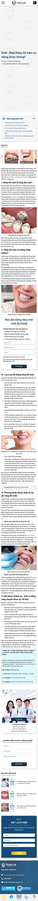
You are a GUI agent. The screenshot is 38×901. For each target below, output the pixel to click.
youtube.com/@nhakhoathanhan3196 (22, 682)
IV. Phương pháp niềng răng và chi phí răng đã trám (18, 132)
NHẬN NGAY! (19, 764)
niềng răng (27, 394)
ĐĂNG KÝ (19, 853)
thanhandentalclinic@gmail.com (13, 882)
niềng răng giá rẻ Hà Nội (21, 487)
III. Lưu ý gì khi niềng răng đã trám (14, 128)
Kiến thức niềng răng (14, 61)
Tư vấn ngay (19, 366)
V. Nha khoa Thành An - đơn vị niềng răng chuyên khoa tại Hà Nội (19, 137)
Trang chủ (4, 61)
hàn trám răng (15, 197)
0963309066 (7, 878)
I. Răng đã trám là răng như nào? (14, 122)
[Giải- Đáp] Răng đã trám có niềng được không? (16, 64)
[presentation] (1, 157)
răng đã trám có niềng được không (17, 177)
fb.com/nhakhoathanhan (18, 678)
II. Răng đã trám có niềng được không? (16, 125)
